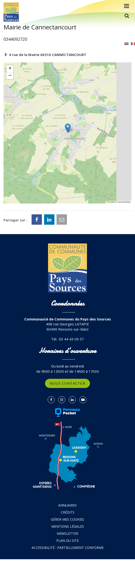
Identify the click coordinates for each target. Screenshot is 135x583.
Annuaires (67, 505)
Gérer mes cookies (67, 519)
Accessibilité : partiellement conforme (68, 547)
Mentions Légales (67, 526)
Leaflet (111, 202)
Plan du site (67, 540)
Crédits (67, 512)
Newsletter (67, 533)
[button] (68, 128)
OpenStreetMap (124, 202)
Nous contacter (67, 383)
